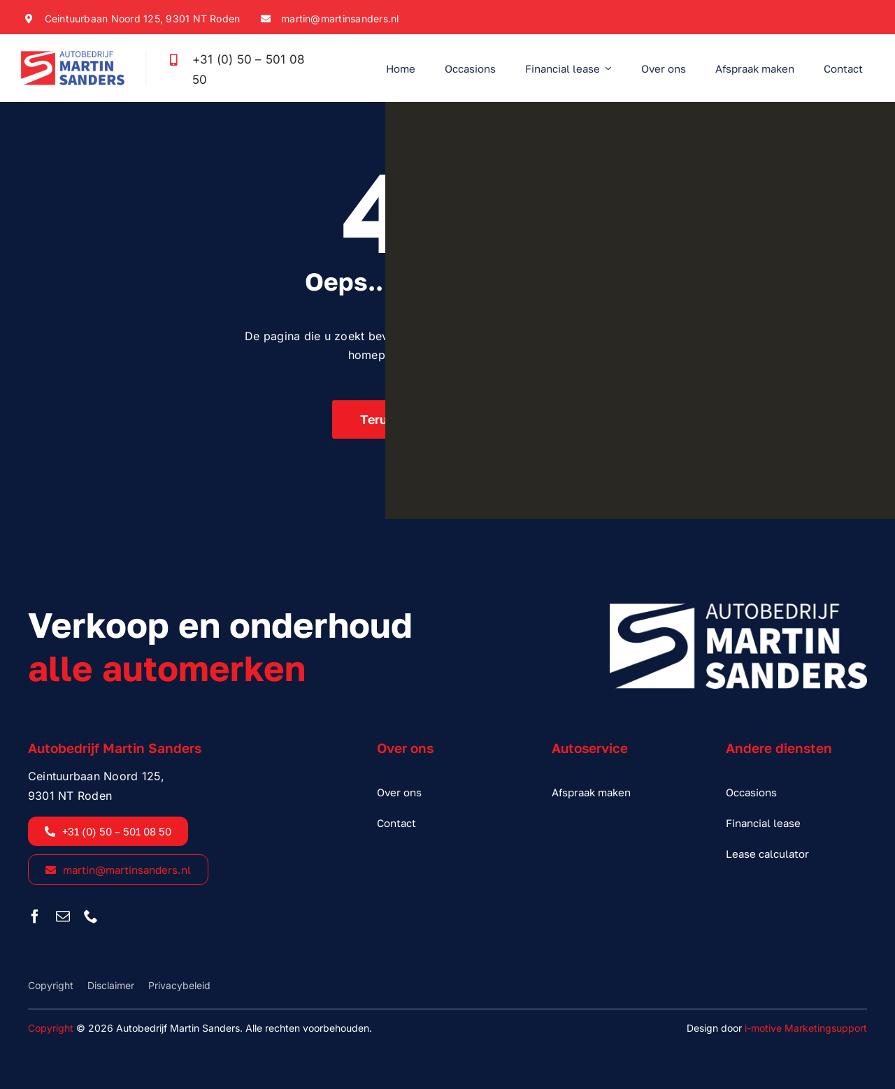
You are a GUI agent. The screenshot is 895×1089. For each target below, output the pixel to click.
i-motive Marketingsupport (806, 1028)
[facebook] (35, 916)
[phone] (91, 916)
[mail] (63, 916)
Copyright (50, 1028)
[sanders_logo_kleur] (72, 57)
